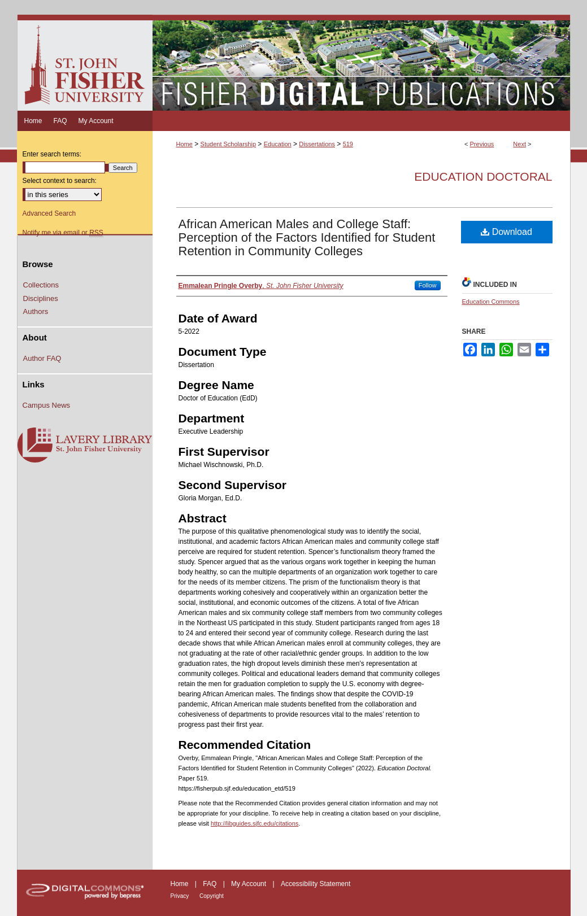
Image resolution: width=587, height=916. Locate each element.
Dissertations (317, 144)
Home (184, 144)
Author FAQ (42, 358)
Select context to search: (60, 181)
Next (519, 144)
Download (506, 232)
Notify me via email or (63, 233)
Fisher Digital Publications (361, 63)
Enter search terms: (52, 154)
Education (278, 144)
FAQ (210, 884)
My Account (249, 884)
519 (348, 144)
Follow (428, 285)
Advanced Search (49, 213)
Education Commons (491, 301)
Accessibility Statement (315, 884)
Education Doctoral (483, 176)
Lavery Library (85, 445)
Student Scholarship (228, 144)
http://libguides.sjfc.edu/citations (254, 823)
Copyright (211, 896)
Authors (36, 311)
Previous (482, 144)
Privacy (181, 896)
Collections (41, 285)
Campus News (47, 405)
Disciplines (40, 298)
